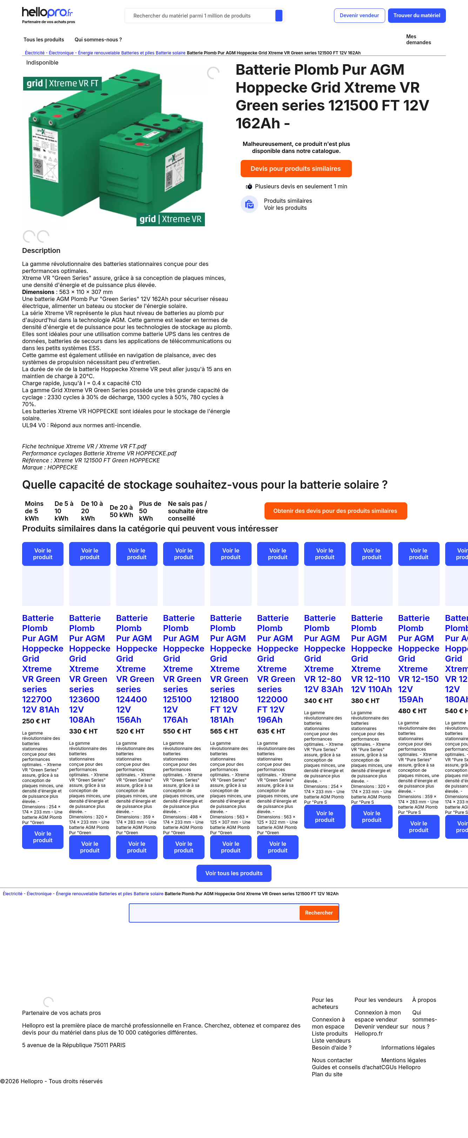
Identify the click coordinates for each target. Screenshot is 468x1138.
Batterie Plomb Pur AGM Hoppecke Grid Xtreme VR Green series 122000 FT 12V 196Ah (278, 669)
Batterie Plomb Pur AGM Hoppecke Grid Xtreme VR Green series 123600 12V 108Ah (90, 669)
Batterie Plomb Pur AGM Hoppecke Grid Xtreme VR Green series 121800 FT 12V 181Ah (231, 669)
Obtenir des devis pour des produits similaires (336, 510)
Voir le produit (42, 554)
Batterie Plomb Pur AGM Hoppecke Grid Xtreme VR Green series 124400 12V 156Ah (137, 669)
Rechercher (319, 913)
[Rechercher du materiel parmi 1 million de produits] (278, 15)
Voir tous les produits (233, 873)
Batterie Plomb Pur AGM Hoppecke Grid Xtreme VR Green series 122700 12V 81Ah (42, 664)
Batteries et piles (137, 52)
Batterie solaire (171, 52)
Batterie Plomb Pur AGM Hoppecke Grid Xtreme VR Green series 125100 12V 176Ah (184, 669)
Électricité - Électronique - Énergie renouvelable (72, 52)
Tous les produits (44, 39)
